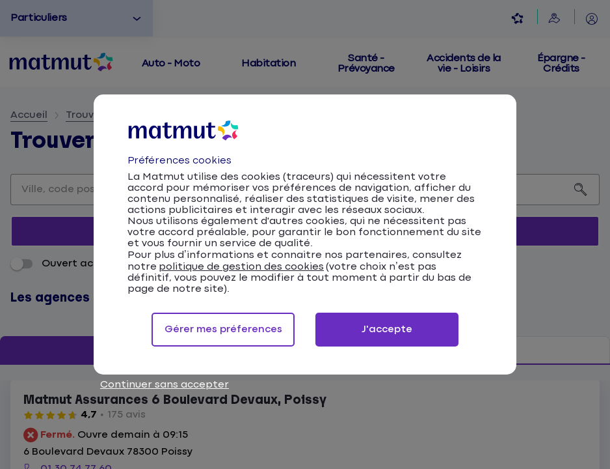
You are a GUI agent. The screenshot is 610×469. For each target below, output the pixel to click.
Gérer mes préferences (223, 329)
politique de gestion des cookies (241, 266)
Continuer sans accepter (164, 384)
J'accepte (387, 329)
